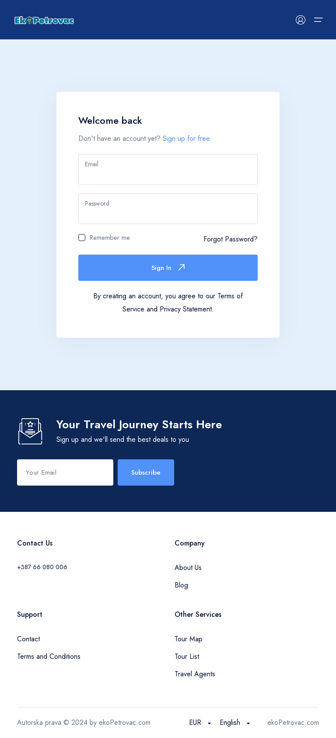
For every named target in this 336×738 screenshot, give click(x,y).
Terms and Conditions (48, 656)
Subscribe (146, 472)
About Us (188, 568)
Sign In (168, 268)
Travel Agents (195, 674)
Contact (28, 639)
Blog (181, 585)
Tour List (187, 656)
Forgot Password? (230, 239)
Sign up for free (186, 138)
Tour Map (189, 639)
